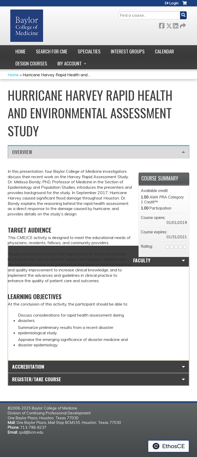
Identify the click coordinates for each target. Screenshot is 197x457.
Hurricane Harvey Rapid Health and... (56, 74)
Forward (182, 25)
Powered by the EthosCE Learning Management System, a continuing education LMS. (168, 446)
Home (20, 51)
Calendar (164, 51)
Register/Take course (36, 379)
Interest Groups (128, 51)
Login (174, 3)
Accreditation (28, 366)
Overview (22, 152)
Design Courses (31, 63)
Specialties (89, 51)
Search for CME (51, 51)
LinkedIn (175, 25)
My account (69, 63)
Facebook (161, 25)
